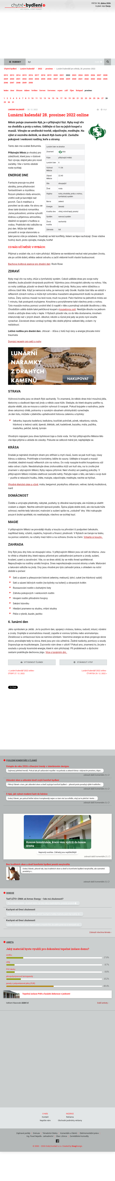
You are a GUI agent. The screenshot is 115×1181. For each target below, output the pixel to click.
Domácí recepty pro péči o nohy (24, 341)
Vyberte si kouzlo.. (93, 537)
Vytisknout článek (32, 662)
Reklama (70, 1116)
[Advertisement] (57, 36)
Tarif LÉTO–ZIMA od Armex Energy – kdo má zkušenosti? (34, 898)
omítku (9, 954)
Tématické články (50, 1132)
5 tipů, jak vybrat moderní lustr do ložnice (26, 793)
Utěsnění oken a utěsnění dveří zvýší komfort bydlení (32, 779)
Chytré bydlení (10, 69)
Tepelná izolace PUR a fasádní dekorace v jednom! (46, 993)
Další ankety (102, 1002)
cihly (8, 961)
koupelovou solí (67, 309)
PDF (104, 110)
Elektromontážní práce (89, 1132)
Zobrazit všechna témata (99, 931)
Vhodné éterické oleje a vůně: (23, 484)
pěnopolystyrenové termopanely (19, 975)
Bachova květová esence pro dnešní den (29, 264)
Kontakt (45, 1116)
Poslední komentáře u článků (20, 759)
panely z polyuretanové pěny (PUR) (20, 982)
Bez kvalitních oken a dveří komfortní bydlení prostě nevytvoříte (38, 863)
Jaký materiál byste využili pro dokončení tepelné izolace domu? (47, 948)
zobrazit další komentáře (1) (95, 774)
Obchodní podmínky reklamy (70, 1119)
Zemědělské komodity (79, 1135)
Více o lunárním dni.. (56, 652)
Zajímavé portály (23, 1132)
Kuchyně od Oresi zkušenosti (20, 908)
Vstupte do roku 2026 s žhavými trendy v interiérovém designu (37, 765)
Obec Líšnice (61, 1135)
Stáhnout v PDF (83, 662)
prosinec (49, 69)
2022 (40, 69)
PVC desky (10, 968)
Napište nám (45, 1119)
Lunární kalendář (27, 69)
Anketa (8, 941)
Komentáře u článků (68, 1132)
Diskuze (36, 1132)
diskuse (8, 892)
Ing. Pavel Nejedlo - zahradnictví (40, 1135)
